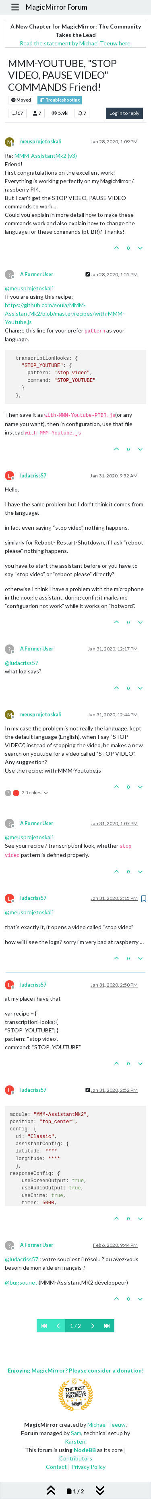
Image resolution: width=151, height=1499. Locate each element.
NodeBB (85, 1449)
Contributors (75, 1458)
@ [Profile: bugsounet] (21, 1282)
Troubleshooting (59, 100)
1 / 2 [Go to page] (75, 1325)
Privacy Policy (88, 1466)
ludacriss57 (33, 476)
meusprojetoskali (40, 142)
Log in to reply (124, 113)
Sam (76, 1433)
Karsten (75, 1441)
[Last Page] (106, 1325)
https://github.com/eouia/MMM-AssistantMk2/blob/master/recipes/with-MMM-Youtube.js (64, 313)
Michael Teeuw (106, 1424)
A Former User (36, 274)
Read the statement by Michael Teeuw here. (76, 43)
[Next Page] (92, 1325)
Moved (21, 100)
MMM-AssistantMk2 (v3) (45, 155)
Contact (56, 1466)
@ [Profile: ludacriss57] (21, 662)
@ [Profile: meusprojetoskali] (29, 288)
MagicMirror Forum (56, 7)
